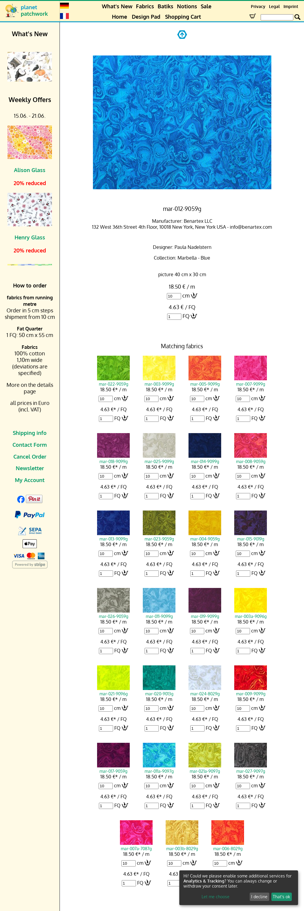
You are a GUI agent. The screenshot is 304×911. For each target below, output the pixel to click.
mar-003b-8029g (182, 845)
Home (119, 16)
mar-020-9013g (159, 691)
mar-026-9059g (113, 613)
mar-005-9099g (205, 381)
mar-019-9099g (205, 613)
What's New (117, 6)
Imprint (291, 6)
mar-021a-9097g (205, 768)
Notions (187, 6)
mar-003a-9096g (250, 613)
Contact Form (29, 444)
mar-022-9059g (113, 381)
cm (186, 295)
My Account (30, 480)
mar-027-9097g (250, 768)
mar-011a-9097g (159, 768)
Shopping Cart (183, 16)
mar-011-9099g (159, 613)
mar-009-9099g (250, 691)
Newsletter (30, 468)
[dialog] (238, 887)
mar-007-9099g (250, 381)
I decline (259, 896)
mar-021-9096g (113, 691)
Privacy (258, 6)
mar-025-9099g (159, 458)
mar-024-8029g (205, 691)
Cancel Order (29, 456)
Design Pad (146, 16)
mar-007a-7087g (136, 845)
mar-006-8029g (227, 845)
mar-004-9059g (205, 536)
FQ (186, 316)
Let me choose (215, 896)
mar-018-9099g (113, 458)
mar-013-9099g (113, 536)
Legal (274, 6)
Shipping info (30, 433)
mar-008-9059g (250, 458)
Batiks (165, 6)
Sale (206, 6)
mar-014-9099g (205, 458)
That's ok (281, 896)
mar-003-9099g (159, 381)
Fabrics (145, 6)
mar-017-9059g (113, 768)
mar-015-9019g (250, 536)
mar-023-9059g (159, 536)
